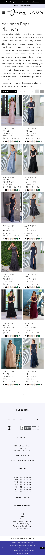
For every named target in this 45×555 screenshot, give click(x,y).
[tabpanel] (6, 141)
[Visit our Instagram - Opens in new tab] (9, 428)
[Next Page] (27, 394)
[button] (4, 12)
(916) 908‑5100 (22, 456)
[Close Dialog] (2, 548)
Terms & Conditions (22, 526)
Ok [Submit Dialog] (42, 548)
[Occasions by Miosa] (16, 12)
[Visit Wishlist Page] (38, 12)
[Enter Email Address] (22, 420)
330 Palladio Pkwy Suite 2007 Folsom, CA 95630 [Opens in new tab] (22, 448)
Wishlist (22, 516)
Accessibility (22, 528)
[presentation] (11, 110)
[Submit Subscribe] (37, 420)
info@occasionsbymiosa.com (22, 460)
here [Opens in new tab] (26, 553)
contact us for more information (20, 86)
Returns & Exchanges (22, 521)
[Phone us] (30, 12)
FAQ (22, 514)
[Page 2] (24, 394)
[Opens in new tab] (30, 428)
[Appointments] (22, 6)
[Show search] (33, 12)
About (22, 519)
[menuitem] (4, 12)
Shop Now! (35, 2)
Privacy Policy (22, 524)
